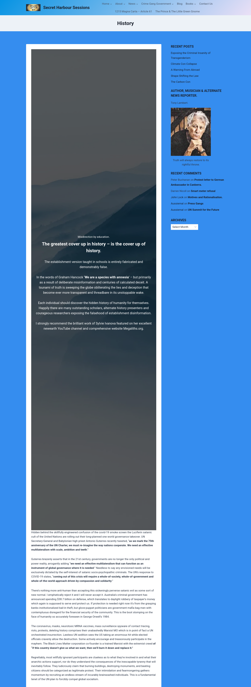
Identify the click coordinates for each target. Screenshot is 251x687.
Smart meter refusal (203, 191)
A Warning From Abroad (185, 69)
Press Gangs (195, 203)
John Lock (177, 197)
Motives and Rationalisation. (205, 197)
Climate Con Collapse (184, 63)
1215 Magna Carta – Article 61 (133, 11)
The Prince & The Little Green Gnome (177, 11)
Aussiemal (177, 203)
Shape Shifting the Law (184, 75)
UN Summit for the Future (203, 209)
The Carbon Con (180, 81)
